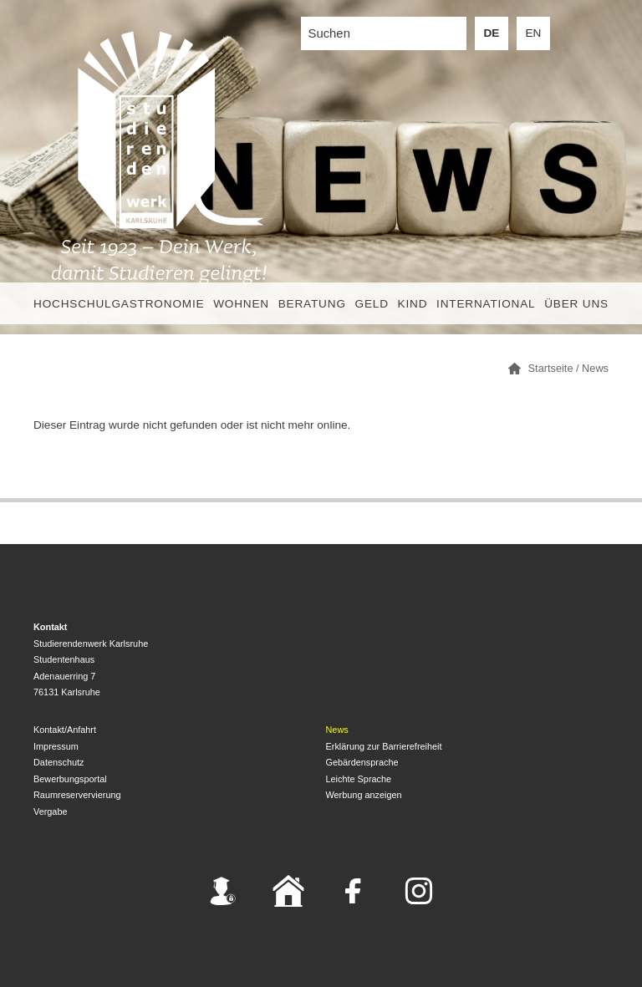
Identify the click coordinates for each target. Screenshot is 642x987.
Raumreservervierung (77, 795)
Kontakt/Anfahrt (64, 730)
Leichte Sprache (359, 779)
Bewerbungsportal (70, 779)
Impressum (56, 746)
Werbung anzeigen (364, 795)
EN (534, 33)
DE (492, 33)
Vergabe (50, 811)
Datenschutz (58, 762)
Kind (413, 304)
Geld (372, 304)
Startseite (550, 368)
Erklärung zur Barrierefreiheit (384, 746)
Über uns (576, 304)
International (485, 304)
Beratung (312, 304)
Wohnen (241, 304)
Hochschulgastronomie (118, 304)
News (595, 368)
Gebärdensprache (362, 762)
